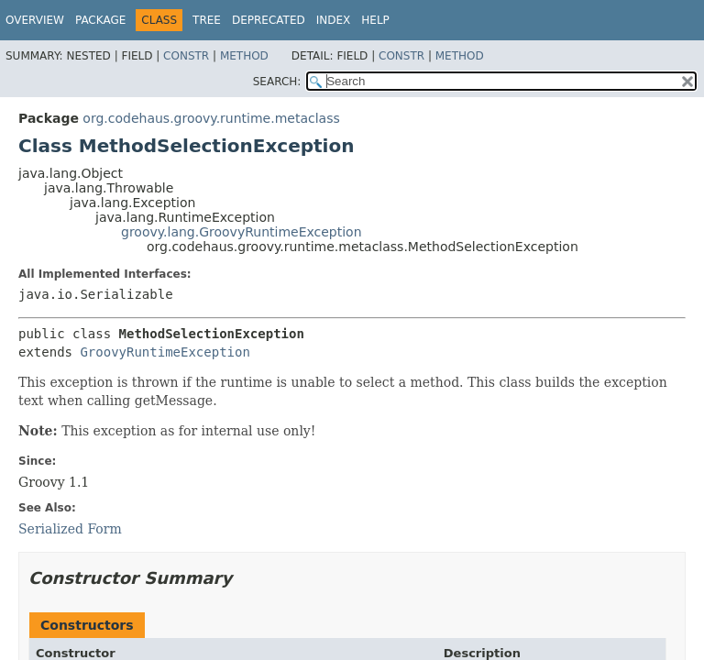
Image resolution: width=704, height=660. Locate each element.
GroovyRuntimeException (164, 352)
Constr (186, 56)
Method (244, 56)
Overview (35, 20)
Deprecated (268, 20)
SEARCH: (277, 81)
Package (100, 20)
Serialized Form (70, 529)
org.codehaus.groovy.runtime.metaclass (210, 118)
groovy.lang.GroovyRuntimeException (241, 232)
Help (375, 20)
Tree (206, 20)
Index (333, 20)
